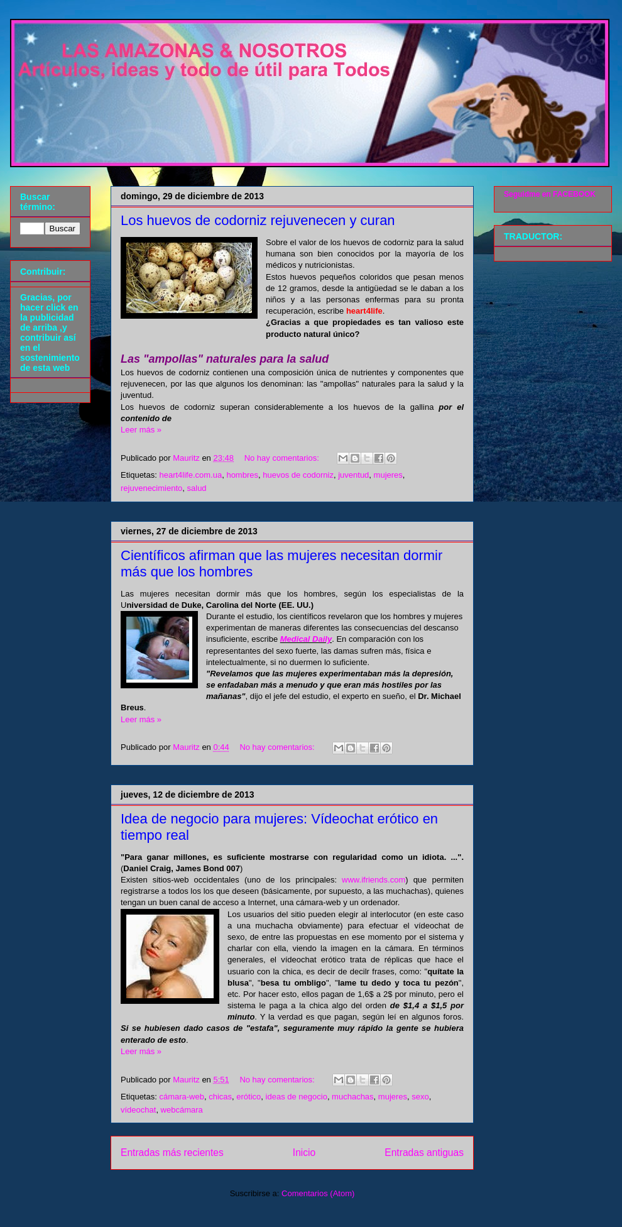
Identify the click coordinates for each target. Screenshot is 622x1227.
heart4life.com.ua (190, 475)
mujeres (388, 475)
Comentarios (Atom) (317, 1193)
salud (197, 488)
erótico (248, 1096)
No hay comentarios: (283, 458)
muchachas (352, 1096)
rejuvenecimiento (151, 488)
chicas (220, 1096)
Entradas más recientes (172, 1152)
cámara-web (181, 1096)
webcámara (182, 1109)
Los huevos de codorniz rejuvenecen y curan (258, 220)
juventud (353, 475)
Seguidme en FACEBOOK (550, 194)
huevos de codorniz (298, 475)
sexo (420, 1096)
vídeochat (138, 1109)
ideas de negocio (296, 1096)
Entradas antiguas (424, 1152)
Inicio (304, 1152)
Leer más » (141, 429)
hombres (242, 475)
